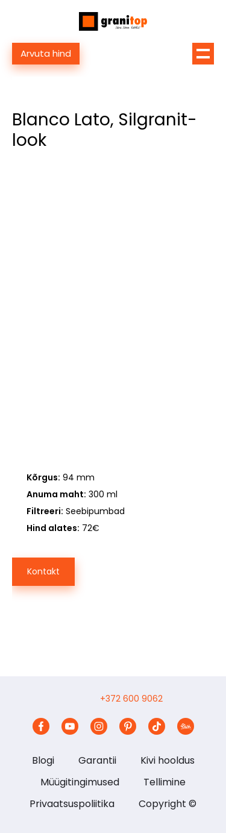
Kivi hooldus (167, 760)
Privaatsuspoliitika (72, 804)
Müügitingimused (79, 782)
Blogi (43, 760)
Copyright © (167, 804)
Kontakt (43, 571)
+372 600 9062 (131, 699)
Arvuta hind (45, 53)
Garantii (97, 760)
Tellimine (164, 782)
